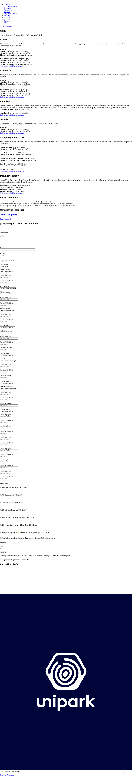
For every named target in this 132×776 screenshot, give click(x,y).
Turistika (7, 17)
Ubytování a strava (10, 14)
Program (7, 12)
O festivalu (7, 4)
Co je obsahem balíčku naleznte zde (12, 66)
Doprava (7, 15)
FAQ (5, 23)
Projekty (7, 19)
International (12, 6)
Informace (7, 8)
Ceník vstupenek (5, 219)
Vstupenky (10, 775)
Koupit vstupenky (6, 26)
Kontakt (6, 21)
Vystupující (8, 10)
